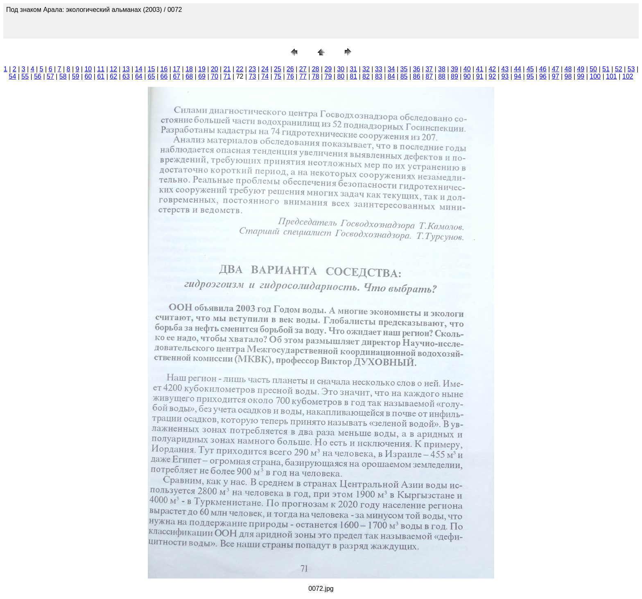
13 (126, 69)
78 (315, 76)
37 (429, 69)
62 (113, 76)
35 (404, 69)
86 (416, 76)
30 (340, 69)
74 (265, 76)
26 (290, 69)
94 (517, 76)
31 (353, 69)
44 (517, 69)
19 (202, 69)
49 (580, 69)
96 (543, 76)
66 (164, 76)
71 (227, 76)
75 (277, 76)
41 (480, 69)
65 (151, 76)
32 (366, 69)
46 (543, 69)
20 (214, 69)
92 (492, 76)
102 (627, 76)
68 (189, 76)
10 (88, 69)
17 (176, 69)
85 (404, 76)
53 (631, 69)
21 (227, 69)
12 (113, 69)
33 (378, 69)
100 (595, 76)
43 (505, 69)
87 (429, 76)
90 (467, 76)
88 (441, 76)
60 (88, 76)
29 (328, 69)
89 (454, 76)
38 (441, 69)
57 (50, 76)
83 (378, 76)
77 (303, 76)
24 (265, 69)
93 (505, 76)
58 (63, 76)
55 (25, 76)
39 (454, 69)
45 (530, 69)
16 (164, 69)
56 (37, 76)
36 (416, 69)
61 (100, 76)
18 (189, 69)
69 (202, 76)
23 (252, 69)
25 (277, 69)
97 (555, 76)
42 (492, 69)
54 (12, 76)
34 (391, 69)
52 (618, 69)
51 (606, 69)
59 (75, 76)
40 (467, 69)
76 (290, 76)
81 (353, 76)
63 (126, 76)
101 (611, 76)
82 (366, 76)
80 (340, 76)
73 (252, 76)
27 (303, 69)
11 (100, 69)
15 (151, 69)
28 (315, 69)
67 (176, 76)
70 (214, 76)
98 (568, 76)
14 (138, 69)
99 (580, 76)
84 (391, 76)
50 (593, 69)
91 (480, 76)
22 (240, 69)
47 (555, 69)
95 (530, 76)
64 (138, 76)
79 (328, 76)
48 (568, 69)
